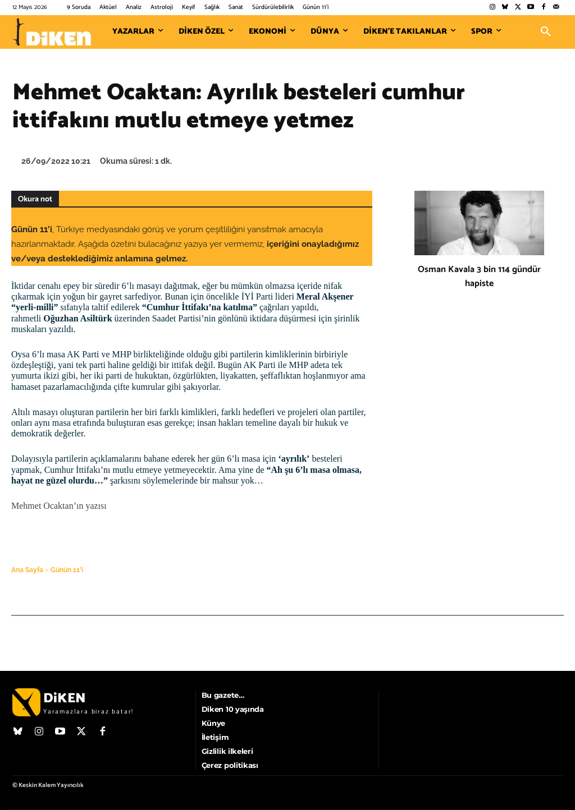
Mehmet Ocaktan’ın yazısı (59, 505)
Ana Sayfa (27, 570)
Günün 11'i (67, 570)
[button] (546, 32)
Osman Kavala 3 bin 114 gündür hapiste (479, 276)
